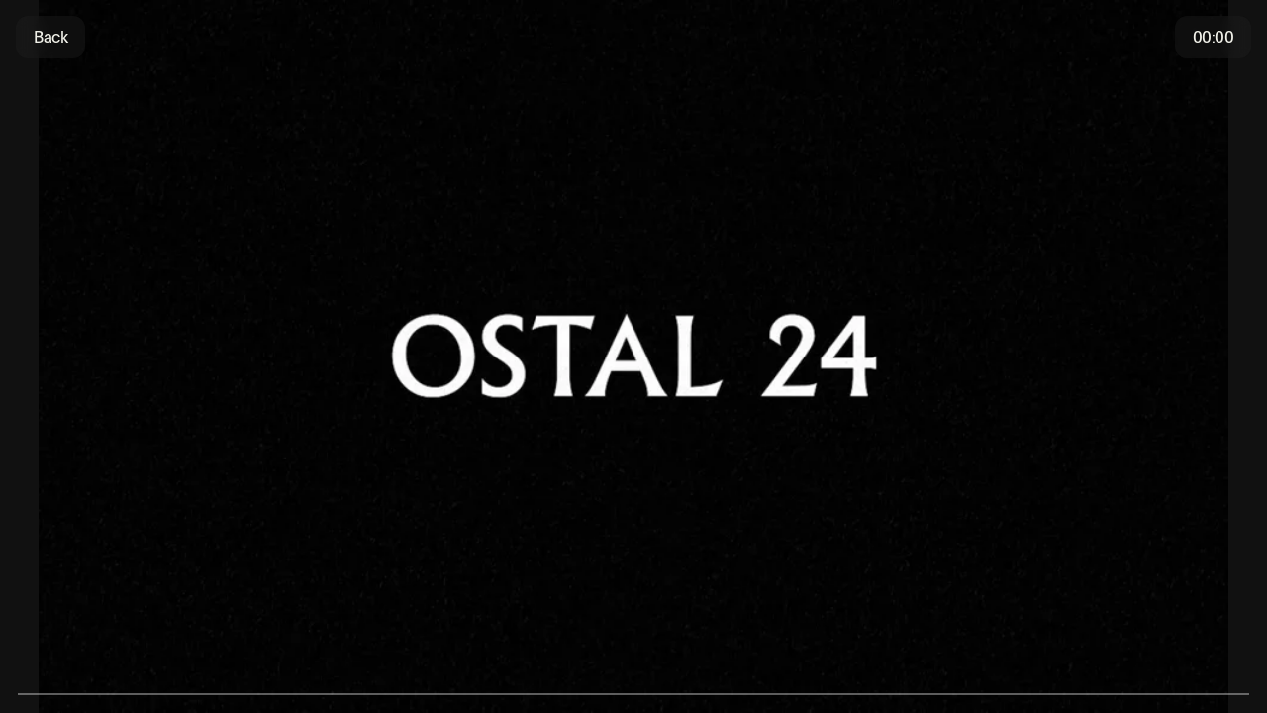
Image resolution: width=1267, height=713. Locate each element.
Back (50, 37)
